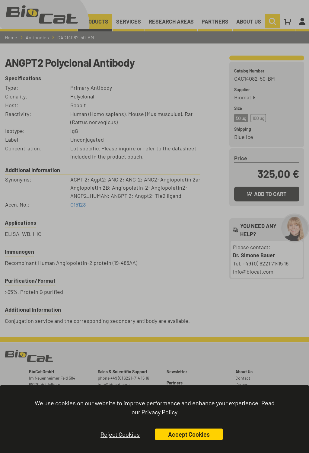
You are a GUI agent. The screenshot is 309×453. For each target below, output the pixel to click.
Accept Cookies (189, 434)
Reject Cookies (120, 434)
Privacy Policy (159, 412)
